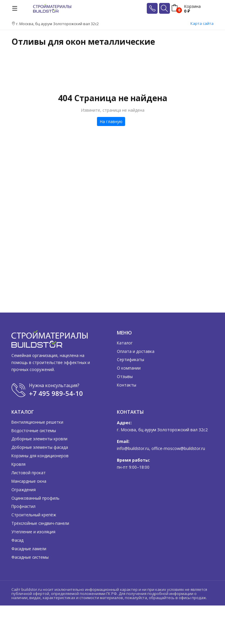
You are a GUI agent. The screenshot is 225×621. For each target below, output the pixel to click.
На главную (111, 121)
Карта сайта (202, 23)
